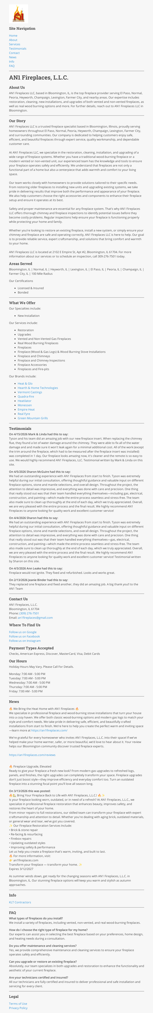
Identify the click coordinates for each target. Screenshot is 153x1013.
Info (11, 61)
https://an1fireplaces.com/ (49, 730)
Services (14, 44)
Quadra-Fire (26, 396)
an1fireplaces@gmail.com (35, 618)
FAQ (11, 66)
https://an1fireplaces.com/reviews (32, 755)
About (13, 40)
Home (13, 36)
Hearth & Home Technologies (38, 388)
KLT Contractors (20, 902)
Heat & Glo (25, 383)
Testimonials (17, 49)
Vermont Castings (30, 392)
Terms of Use (18, 1004)
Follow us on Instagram (25, 641)
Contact (14, 53)
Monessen (25, 405)
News (12, 57)
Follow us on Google (23, 632)
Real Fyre (24, 414)
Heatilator (24, 401)
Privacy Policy (18, 1008)
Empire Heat (26, 409)
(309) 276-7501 (29, 613)
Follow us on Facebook (24, 636)
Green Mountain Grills (33, 418)
